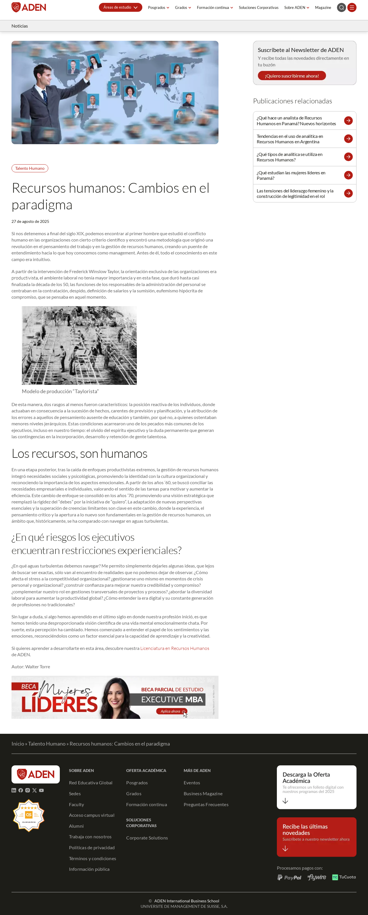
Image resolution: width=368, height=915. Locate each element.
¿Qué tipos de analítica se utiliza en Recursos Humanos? (290, 156)
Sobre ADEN (294, 7)
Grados (181, 7)
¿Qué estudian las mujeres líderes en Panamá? (291, 175)
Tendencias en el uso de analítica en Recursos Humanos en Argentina (290, 138)
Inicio (18, 743)
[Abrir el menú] (351, 7)
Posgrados (156, 7)
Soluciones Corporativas (259, 7)
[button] (120, 7)
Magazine (323, 7)
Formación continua (213, 7)
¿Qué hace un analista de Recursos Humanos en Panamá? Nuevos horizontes (296, 120)
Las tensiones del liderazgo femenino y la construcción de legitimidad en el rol (295, 193)
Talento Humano (30, 168)
